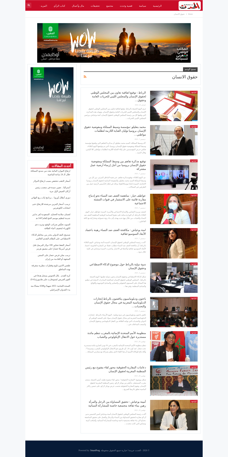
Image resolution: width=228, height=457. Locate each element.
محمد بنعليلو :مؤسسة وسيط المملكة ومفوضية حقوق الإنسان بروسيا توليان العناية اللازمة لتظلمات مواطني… (115, 130)
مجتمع (109, 6)
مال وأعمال (78, 6)
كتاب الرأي (59, 6)
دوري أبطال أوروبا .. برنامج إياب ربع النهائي (50, 197)
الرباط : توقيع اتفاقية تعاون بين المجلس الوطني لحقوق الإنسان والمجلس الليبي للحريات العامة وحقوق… (118, 96)
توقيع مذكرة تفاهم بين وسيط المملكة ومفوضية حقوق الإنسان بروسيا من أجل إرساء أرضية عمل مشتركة (118, 165)
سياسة (142, 6)
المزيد (44, 6)
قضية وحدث (126, 6)
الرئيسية (157, 6)
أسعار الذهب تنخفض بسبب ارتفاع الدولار (51, 181)
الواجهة (193, 92)
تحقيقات (95, 6)
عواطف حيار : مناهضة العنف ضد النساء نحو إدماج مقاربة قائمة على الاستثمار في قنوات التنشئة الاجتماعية (117, 199)
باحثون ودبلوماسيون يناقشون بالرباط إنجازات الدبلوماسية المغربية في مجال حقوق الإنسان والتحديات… (119, 302)
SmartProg (95, 450)
